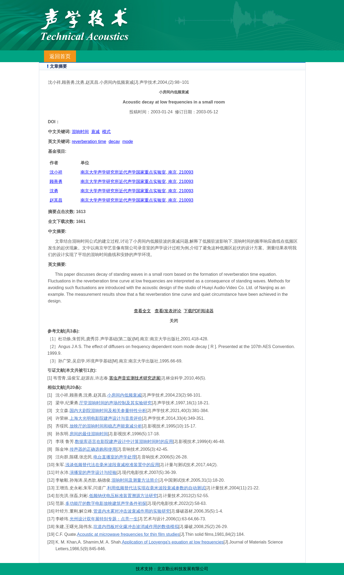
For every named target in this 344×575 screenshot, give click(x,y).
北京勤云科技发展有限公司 (182, 568)
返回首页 (60, 56)
